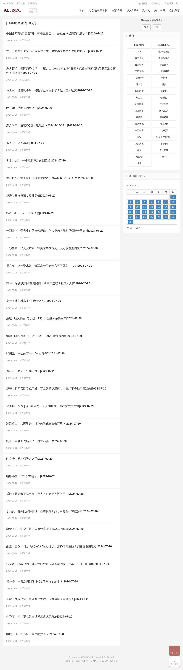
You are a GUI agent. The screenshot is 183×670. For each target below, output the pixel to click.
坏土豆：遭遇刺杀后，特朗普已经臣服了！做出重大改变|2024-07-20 (49, 91)
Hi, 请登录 (8, 4)
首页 (82, 11)
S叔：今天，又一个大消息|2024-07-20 (30, 214)
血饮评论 (164, 151)
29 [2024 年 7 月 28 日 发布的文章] (173, 218)
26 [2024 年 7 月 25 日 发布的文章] (151, 218)
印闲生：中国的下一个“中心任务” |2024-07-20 (35, 354)
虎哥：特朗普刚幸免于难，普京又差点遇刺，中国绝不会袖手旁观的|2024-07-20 (56, 389)
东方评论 (25, 81)
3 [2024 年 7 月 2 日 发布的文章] (137, 203)
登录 (146, 28)
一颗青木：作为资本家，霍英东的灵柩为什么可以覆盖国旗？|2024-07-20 (52, 249)
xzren (139, 52)
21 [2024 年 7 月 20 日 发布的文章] (166, 213)
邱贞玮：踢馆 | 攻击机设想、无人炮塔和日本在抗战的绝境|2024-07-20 (50, 407)
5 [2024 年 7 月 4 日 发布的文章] (151, 203)
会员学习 (25, 59)
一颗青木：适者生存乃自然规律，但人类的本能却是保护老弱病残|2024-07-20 (54, 231)
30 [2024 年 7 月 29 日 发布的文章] (130, 223)
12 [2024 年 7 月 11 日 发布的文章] (151, 208)
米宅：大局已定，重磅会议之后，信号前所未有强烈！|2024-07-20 (47, 600)
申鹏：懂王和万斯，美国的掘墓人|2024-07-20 (35, 635)
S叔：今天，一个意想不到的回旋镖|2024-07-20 (36, 161)
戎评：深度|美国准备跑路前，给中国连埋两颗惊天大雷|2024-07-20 (48, 284)
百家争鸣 (117, 11)
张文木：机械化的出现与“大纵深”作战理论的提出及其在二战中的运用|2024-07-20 (57, 565)
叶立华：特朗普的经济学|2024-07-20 (29, 109)
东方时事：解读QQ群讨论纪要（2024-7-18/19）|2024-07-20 (44, 126)
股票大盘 (139, 144)
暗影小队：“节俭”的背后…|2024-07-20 (30, 477)
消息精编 (164, 118)
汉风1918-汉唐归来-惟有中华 (14, 11)
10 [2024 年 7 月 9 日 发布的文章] (137, 208)
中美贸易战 (164, 59)
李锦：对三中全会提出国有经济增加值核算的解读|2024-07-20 (45, 530)
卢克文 (164, 79)
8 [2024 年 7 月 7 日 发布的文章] (173, 203)
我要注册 (20, 4)
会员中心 (155, 4)
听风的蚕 (25, 326)
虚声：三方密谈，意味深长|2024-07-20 (30, 196)
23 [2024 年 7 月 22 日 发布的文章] (130, 218)
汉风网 (146, 11)
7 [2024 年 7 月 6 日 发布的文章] (166, 203)
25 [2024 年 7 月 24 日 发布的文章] (144, 218)
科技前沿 (164, 131)
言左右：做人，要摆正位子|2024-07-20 (30, 372)
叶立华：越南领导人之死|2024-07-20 (29, 459)
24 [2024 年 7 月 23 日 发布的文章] (137, 218)
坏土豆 (139, 98)
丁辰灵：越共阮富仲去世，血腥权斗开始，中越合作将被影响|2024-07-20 (52, 512)
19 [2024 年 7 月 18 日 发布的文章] (151, 213)
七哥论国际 (164, 52)
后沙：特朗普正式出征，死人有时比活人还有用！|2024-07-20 (45, 494)
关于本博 (159, 11)
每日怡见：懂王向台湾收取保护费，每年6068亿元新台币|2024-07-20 (49, 179)
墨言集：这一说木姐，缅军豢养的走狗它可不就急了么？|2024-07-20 (49, 266)
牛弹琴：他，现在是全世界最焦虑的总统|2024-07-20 (39, 617)
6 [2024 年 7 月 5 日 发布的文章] (158, 203)
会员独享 (174, 11)
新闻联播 (139, 105)
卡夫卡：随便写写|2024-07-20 (25, 144)
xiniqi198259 (164, 46)
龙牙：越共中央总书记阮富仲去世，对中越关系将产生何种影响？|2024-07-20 (54, 52)
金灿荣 (139, 158)
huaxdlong (139, 46)
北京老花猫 (164, 72)
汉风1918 (132, 11)
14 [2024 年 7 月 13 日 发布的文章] (166, 208)
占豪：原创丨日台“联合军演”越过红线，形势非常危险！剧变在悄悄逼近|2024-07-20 (59, 547)
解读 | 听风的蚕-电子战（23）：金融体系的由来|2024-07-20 (44, 319)
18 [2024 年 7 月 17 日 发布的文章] (144, 213)
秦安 (139, 138)
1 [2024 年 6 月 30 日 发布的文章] (173, 198)
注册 (157, 28)
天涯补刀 (164, 98)
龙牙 (139, 164)
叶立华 (139, 85)
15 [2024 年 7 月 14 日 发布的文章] (173, 208)
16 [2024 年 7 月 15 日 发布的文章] (130, 213)
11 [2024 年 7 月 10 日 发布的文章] (144, 208)
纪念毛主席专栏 (98, 11)
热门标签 (142, 4)
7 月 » (137, 229)
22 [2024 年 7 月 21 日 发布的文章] (173, 213)
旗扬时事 (164, 105)
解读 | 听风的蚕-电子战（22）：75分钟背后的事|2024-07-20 (44, 337)
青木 (164, 158)
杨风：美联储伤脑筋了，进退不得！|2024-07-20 (36, 442)
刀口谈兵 (139, 72)
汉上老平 (139, 112)
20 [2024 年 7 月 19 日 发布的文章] (159, 213)
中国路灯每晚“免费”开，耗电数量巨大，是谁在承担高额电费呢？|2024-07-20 (54, 34)
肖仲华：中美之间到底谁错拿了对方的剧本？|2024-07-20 (42, 582)
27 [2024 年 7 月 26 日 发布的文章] (159, 218)
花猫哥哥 (164, 144)
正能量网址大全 (172, 4)
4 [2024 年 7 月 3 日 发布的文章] (144, 203)
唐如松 (164, 92)
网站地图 (110, 658)
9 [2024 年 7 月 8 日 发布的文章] (130, 208)
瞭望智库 (139, 131)
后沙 (164, 85)
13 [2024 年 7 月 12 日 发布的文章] (159, 208)
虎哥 (139, 151)
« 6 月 (129, 229)
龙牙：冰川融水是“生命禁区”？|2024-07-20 (33, 302)
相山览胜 (164, 125)
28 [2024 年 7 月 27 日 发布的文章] (166, 218)
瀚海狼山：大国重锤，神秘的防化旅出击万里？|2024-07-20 (43, 424)
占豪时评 (139, 79)
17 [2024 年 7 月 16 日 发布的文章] (137, 213)
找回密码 (32, 4)
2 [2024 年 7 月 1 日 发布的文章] (130, 203)
